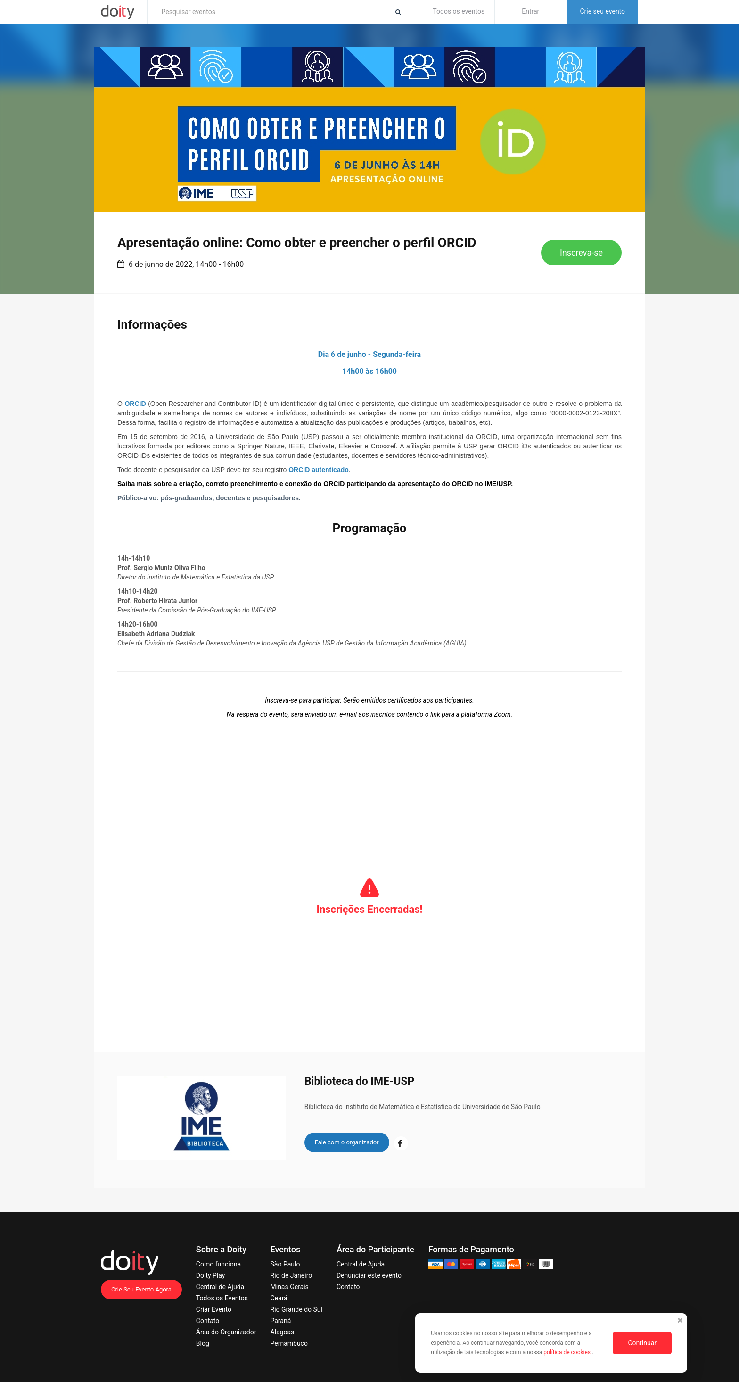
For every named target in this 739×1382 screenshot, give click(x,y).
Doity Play (210, 1275)
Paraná (281, 1320)
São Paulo (285, 1264)
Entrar (530, 11)
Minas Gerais (290, 1287)
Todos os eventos (458, 11)
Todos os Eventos (222, 1298)
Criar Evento (213, 1309)
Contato (207, 1320)
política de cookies (567, 1352)
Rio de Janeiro (291, 1275)
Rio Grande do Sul (296, 1309)
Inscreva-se (581, 252)
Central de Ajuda (220, 1287)
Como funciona (218, 1264)
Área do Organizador (226, 1332)
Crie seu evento (602, 11)
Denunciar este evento (369, 1275)
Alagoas (283, 1332)
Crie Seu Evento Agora (141, 1289)
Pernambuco (289, 1343)
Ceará (279, 1298)
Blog (202, 1343)
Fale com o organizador (347, 1142)
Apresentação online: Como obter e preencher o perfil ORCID (296, 242)
